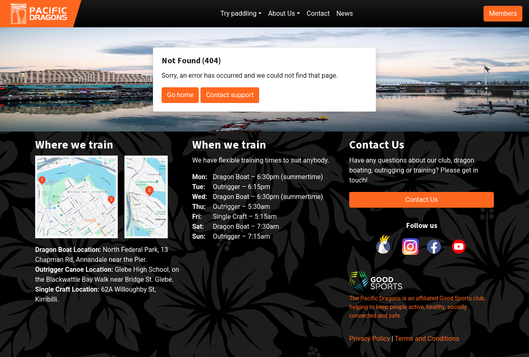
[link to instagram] (409, 246)
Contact (318, 13)
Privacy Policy (369, 339)
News (344, 13)
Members (503, 13)
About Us (281, 13)
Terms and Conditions (427, 339)
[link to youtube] (458, 246)
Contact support (229, 95)
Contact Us (421, 200)
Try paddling (238, 13)
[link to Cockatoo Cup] (384, 246)
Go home (180, 95)
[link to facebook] (434, 246)
